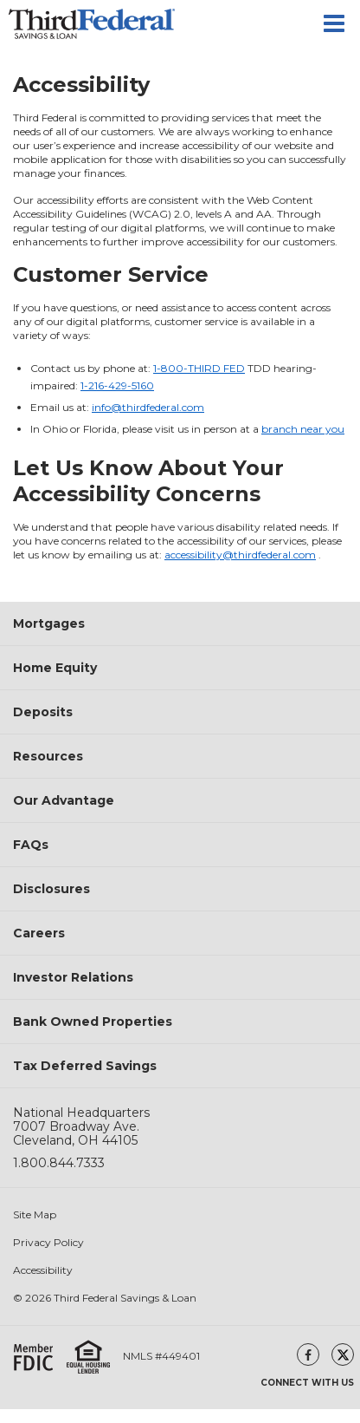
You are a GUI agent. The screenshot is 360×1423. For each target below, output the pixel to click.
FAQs (30, 844)
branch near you (302, 428)
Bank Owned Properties (92, 1021)
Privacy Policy (48, 1242)
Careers (39, 933)
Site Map (34, 1215)
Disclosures (51, 889)
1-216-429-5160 (117, 385)
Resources (48, 756)
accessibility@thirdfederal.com (240, 554)
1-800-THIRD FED (199, 368)
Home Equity (55, 668)
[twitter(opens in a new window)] (342, 1354)
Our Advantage (63, 800)
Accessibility (43, 1270)
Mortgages (49, 623)
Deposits (43, 712)
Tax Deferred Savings (85, 1066)
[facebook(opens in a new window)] (308, 1354)
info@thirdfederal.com (148, 407)
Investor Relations (73, 977)
